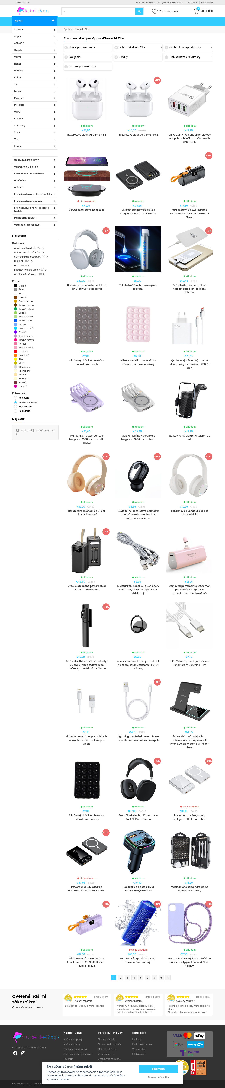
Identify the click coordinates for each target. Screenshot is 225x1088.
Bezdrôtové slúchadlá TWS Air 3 (86, 134)
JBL (16, 84)
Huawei (18, 70)
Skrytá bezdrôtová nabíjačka (87, 210)
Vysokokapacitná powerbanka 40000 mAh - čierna (87, 587)
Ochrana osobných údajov (78, 1053)
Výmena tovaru (106, 1053)
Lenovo (18, 91)
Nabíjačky (20, 180)
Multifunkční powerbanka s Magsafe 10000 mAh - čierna (138, 211)
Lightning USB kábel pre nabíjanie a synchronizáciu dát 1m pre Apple (138, 738)
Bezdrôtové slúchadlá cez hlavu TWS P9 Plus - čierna (138, 817)
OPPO (17, 111)
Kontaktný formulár (142, 1044)
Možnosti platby (72, 1044)
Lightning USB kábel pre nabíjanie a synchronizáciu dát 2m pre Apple (87, 740)
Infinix (17, 77)
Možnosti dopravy (73, 1039)
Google (18, 50)
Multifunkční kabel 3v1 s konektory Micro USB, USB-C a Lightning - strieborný (138, 589)
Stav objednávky (106, 1039)
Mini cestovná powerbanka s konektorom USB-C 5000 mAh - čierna (189, 213)
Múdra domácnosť (25, 217)
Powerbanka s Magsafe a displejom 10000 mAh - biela (189, 817)
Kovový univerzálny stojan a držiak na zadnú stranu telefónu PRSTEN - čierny (138, 664)
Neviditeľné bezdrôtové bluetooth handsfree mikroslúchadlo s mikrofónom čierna (138, 514)
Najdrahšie (24, 410)
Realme (18, 118)
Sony (17, 132)
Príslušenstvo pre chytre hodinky (33, 194)
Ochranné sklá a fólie (26, 166)
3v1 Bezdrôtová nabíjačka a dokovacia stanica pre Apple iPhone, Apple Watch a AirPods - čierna (190, 742)
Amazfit (18, 29)
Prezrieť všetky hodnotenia (27, 1007)
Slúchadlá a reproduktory (29, 173)
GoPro (17, 56)
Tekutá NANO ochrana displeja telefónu (138, 287)
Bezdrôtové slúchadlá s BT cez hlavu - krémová (86, 512)
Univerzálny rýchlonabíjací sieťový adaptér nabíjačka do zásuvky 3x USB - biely (190, 138)
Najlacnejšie (25, 406)
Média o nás (138, 1053)
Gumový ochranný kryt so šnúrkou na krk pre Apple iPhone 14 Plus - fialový (189, 962)
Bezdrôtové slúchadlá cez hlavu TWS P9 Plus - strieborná (86, 287)
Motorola (19, 104)
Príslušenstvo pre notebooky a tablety (31, 209)
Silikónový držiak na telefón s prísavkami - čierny (87, 817)
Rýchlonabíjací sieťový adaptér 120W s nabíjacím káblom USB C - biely (189, 364)
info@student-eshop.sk (170, 2)
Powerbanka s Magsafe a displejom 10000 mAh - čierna (86, 888)
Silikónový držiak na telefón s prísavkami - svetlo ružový (138, 362)
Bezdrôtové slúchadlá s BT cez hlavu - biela (189, 512)
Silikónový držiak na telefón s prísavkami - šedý (87, 362)
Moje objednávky (107, 1049)
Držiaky (18, 187)
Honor (17, 63)
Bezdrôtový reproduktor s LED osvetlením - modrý (138, 960)
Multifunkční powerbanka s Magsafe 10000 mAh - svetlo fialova (86, 439)
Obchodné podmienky (75, 1049)
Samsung (19, 125)
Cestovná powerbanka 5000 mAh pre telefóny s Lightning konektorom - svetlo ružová (189, 589)
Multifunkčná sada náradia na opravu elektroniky (189, 888)
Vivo (16, 139)
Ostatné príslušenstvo (27, 224)
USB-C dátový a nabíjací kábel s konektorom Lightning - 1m (190, 663)
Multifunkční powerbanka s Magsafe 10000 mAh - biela (138, 437)
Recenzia (68, 1058)
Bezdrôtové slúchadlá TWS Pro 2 (138, 134)
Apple (17, 36)
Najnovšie (24, 397)
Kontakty (137, 1039)
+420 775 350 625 (145, 2)
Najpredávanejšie (28, 402)
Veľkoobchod (139, 1049)
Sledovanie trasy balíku (110, 1044)
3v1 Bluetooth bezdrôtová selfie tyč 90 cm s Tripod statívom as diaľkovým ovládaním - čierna (87, 664)
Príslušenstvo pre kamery (29, 201)
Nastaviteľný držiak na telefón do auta (189, 437)
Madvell (18, 98)
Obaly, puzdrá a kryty (26, 159)
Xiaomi (18, 146)
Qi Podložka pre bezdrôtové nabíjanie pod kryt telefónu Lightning (190, 288)
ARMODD (19, 43)
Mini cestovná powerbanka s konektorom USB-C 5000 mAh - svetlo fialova (86, 962)
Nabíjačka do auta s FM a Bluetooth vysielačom (138, 888)
